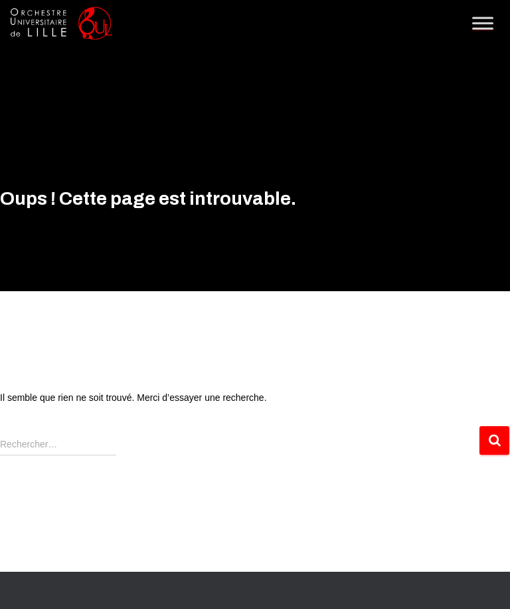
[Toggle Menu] (482, 23)
